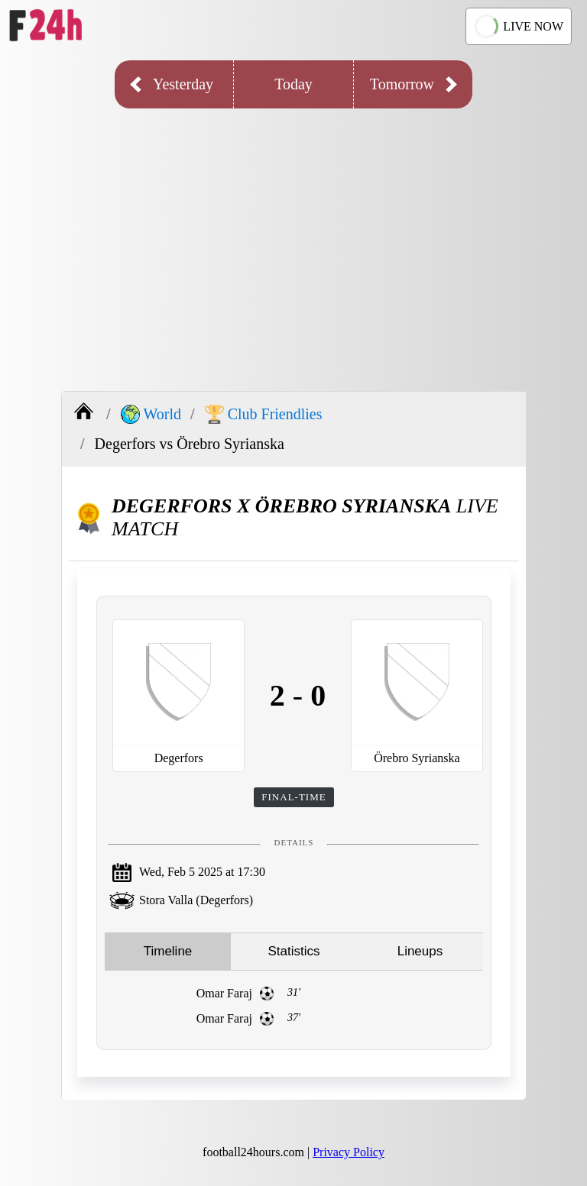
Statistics (293, 951)
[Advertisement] (293, 238)
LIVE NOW (516, 27)
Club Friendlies (264, 414)
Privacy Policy (348, 1152)
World (151, 414)
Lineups (420, 951)
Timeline (168, 951)
